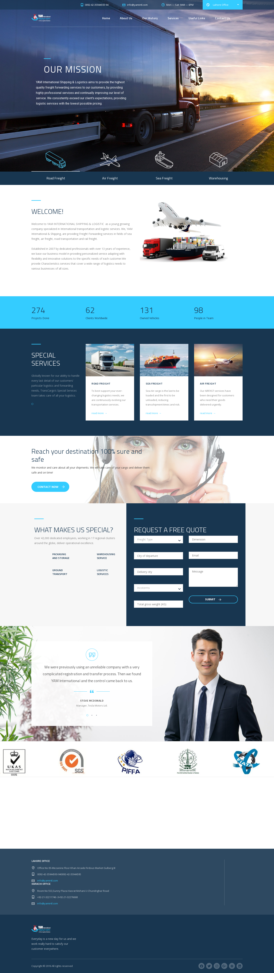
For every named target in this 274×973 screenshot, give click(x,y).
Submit (213, 599)
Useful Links (197, 18)
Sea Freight (154, 383)
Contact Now (51, 487)
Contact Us (222, 18)
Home (106, 18)
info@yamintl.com (47, 880)
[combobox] (158, 539)
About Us (126, 18)
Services (173, 18)
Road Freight (101, 383)
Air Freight (208, 383)
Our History (150, 18)
